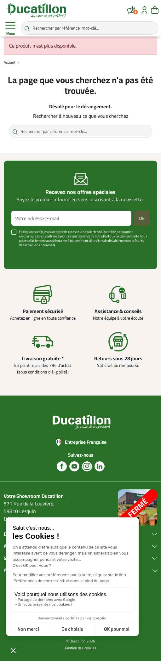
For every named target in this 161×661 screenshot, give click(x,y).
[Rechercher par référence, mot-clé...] (89, 28)
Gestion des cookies (80, 648)
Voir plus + (20, 254)
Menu (10, 28)
